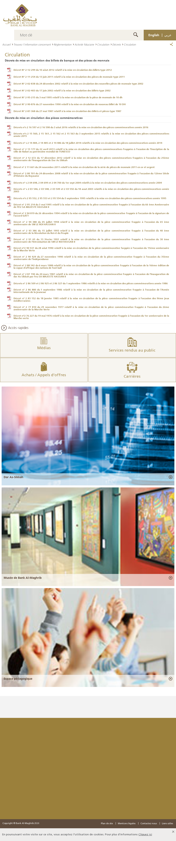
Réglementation (62, 44)
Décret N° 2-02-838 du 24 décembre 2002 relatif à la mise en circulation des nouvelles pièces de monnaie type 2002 (78, 83)
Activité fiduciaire (84, 44)
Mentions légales (126, 824)
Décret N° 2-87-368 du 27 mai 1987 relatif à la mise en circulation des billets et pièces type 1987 (67, 111)
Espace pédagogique (18, 678)
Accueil (6, 44)
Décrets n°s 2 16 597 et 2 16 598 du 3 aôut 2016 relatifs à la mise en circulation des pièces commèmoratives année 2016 (81, 127)
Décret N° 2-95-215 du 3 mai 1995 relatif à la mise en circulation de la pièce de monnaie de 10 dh (68, 97)
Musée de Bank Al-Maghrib (23, 578)
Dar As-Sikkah (13, 477)
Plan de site (107, 824)
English (153, 35)
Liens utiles (167, 824)
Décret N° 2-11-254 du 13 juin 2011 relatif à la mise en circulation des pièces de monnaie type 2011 (69, 77)
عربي (168, 35)
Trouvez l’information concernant (32, 44)
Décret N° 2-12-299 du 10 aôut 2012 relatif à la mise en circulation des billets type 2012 (63, 70)
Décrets (116, 44)
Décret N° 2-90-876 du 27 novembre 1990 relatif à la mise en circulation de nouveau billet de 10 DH (70, 104)
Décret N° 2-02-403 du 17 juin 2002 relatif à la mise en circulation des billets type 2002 (62, 90)
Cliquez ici (145, 834)
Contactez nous (148, 824)
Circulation (103, 44)
